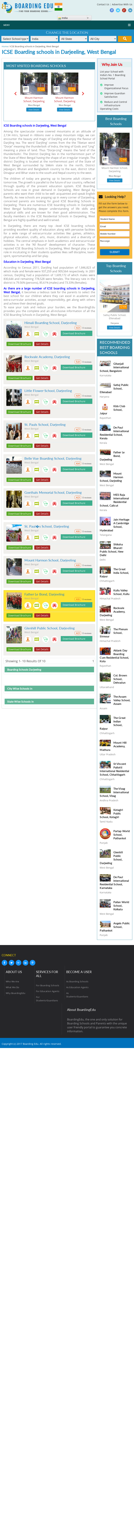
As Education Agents (77, 988)
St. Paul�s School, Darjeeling (46, 526)
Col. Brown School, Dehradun (120, 680)
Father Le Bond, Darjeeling (44, 594)
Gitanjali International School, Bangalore (114, 368)
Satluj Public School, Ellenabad (114, 389)
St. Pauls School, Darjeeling (45, 424)
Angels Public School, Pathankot (115, 928)
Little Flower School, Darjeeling (48, 391)
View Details (34, 109)
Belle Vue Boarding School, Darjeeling (53, 458)
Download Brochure (19, 344)
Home (5, 46)
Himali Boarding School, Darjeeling (50, 323)
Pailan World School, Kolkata (121, 906)
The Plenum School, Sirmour (114, 634)
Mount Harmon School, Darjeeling (50, 560)
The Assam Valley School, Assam (121, 701)
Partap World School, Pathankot (121, 835)
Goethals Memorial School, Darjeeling (53, 492)
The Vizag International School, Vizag (114, 793)
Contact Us (103, 4)
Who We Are (12, 982)
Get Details (42, 344)
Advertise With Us (122, 4)
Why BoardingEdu (15, 994)
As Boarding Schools (77, 982)
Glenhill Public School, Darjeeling (49, 628)
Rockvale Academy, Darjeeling (47, 357)
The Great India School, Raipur (114, 573)
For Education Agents (47, 992)
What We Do (12, 988)
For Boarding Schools (47, 986)
